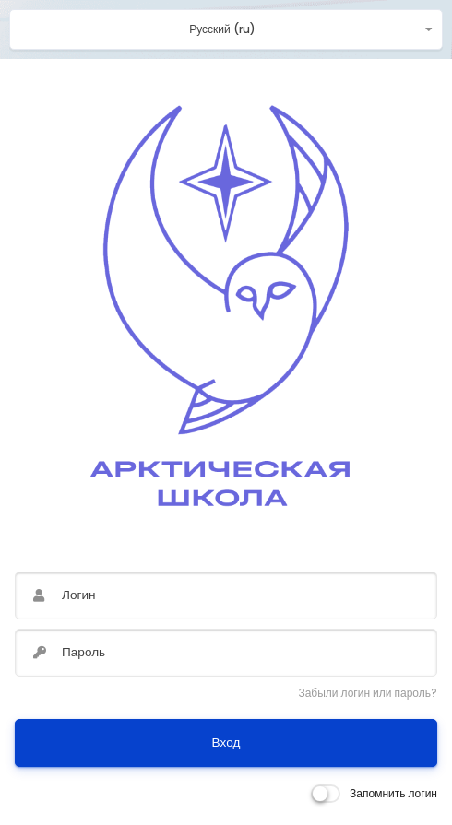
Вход (226, 742)
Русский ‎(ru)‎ (222, 29)
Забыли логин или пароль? (367, 693)
